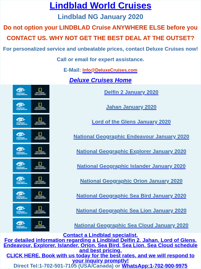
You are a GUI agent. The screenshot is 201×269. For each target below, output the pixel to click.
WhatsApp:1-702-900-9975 (154, 266)
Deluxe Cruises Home (100, 80)
